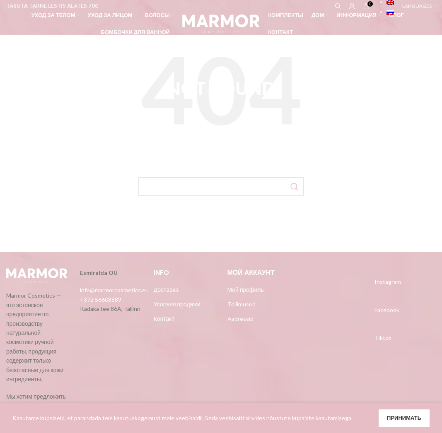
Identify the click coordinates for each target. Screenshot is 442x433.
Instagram (387, 281)
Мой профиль (245, 289)
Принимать (404, 417)
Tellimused (241, 304)
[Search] (221, 186)
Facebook (386, 309)
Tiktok (382, 337)
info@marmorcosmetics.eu (114, 289)
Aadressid (240, 318)
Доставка (166, 289)
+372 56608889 (100, 299)
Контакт (164, 318)
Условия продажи (177, 304)
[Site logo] (221, 22)
